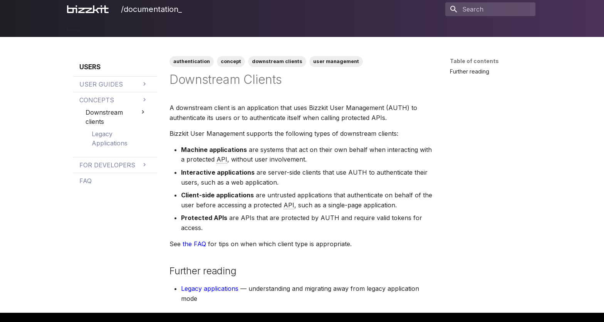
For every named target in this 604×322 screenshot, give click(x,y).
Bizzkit (99, 28)
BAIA (286, 28)
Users (263, 28)
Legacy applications (209, 288)
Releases (312, 28)
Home (74, 28)
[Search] (490, 9)
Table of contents (474, 61)
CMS (163, 28)
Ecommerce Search (203, 28)
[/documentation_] (89, 9)
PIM (121, 28)
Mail (242, 28)
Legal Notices (351, 28)
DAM (142, 28)
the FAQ (194, 244)
